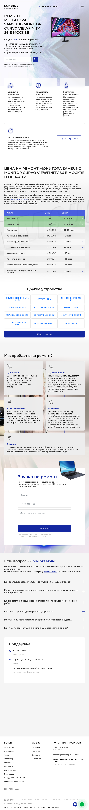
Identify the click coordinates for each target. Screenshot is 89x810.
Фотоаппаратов (10, 770)
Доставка (36, 755)
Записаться (44, 528)
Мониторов (9, 763)
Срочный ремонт (69, 139)
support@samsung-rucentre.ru (66, 755)
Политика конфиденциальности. (66, 800)
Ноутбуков (8, 766)
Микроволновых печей (14, 782)
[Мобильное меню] (82, 6)
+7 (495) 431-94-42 (19, 199)
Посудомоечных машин (14, 778)
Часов (6, 755)
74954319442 (50, 571)
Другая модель (44, 334)
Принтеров (9, 774)
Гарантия (36, 747)
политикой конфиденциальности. (17, 66)
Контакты (36, 751)
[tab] (44, 660)
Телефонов (9, 747)
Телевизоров (10, 759)
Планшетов (9, 751)
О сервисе (36, 759)
